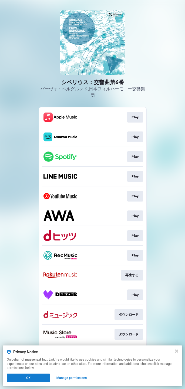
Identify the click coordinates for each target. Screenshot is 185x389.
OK (28, 378)
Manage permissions (71, 378)
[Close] (176, 351)
